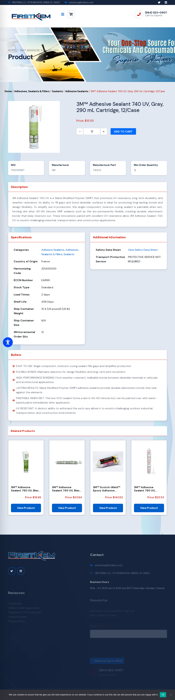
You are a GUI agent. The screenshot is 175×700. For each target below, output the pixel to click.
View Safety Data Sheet (143, 250)
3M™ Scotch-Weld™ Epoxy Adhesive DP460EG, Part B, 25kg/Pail (106, 489)
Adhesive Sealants (76, 91)
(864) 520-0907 (156, 12)
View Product (26, 508)
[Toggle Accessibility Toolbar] (8, 342)
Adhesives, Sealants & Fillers (32, 91)
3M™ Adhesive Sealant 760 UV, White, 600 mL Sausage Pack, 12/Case (144, 489)
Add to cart (123, 131)
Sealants (57, 91)
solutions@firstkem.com (81, 2)
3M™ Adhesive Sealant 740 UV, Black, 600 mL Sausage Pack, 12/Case (67, 489)
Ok (162, 694)
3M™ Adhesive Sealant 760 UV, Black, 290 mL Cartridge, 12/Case (26, 489)
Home (12, 50)
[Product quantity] (91, 131)
